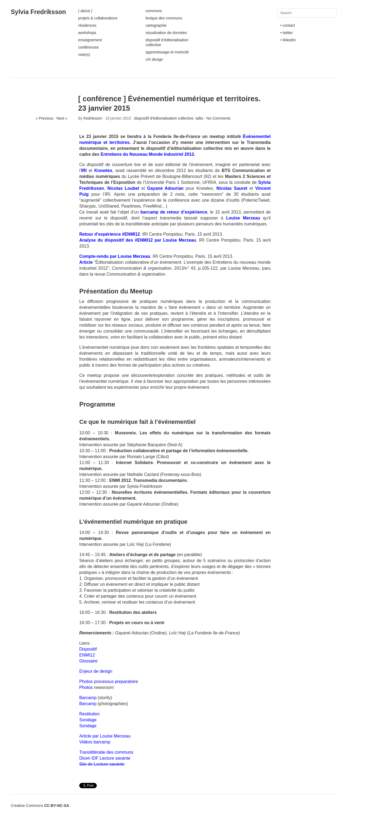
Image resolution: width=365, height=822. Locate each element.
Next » (62, 118)
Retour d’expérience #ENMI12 (109, 234)
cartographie (156, 25)
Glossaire (88, 661)
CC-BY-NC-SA (56, 805)
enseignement (90, 40)
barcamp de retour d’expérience (173, 212)
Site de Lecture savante (102, 764)
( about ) (85, 11)
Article (86, 262)
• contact (287, 25)
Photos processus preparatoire (108, 681)
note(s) (84, 54)
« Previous (44, 118)
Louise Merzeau (243, 218)
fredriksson (93, 118)
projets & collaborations (98, 18)
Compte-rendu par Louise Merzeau (114, 256)
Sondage (88, 720)
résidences (87, 25)
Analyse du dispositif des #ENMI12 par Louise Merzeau (137, 240)
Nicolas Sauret (231, 188)
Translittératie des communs (106, 752)
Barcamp (88, 697)
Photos (86, 687)
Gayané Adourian (165, 188)
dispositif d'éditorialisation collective (164, 118)
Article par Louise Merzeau (104, 736)
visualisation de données (166, 33)
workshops (87, 33)
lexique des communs (164, 18)
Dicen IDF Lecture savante (104, 758)
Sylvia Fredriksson (38, 11)
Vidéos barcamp (94, 742)
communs (154, 11)
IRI (84, 170)
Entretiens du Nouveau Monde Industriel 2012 (147, 154)
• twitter (286, 33)
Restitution (89, 714)
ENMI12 (87, 655)
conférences (88, 47)
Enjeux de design (95, 671)
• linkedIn (288, 40)
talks (199, 118)
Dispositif (88, 649)
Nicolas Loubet (123, 188)
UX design (154, 59)
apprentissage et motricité (167, 52)
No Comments (218, 118)
